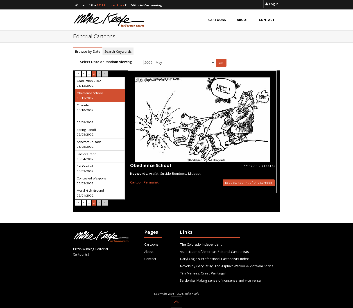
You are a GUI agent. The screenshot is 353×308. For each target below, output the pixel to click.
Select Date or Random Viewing (106, 61)
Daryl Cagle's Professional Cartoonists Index (214, 258)
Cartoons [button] (217, 20)
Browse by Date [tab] (87, 51)
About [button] (242, 20)
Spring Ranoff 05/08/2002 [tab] (86, 132)
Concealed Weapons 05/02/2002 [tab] (91, 180)
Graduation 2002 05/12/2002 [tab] (89, 83)
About (149, 251)
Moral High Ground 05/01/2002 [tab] (90, 192)
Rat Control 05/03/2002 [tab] (85, 168)
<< (78, 73)
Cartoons (151, 244)
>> (104, 73)
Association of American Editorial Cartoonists (214, 251)
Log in (271, 4)
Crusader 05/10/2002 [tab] (85, 107)
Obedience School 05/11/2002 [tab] (90, 95)
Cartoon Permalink (144, 182)
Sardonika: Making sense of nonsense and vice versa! (220, 280)
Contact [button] (267, 20)
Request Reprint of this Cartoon (248, 183)
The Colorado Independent (201, 244)
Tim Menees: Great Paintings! (203, 273)
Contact (150, 258)
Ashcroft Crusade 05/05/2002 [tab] (89, 144)
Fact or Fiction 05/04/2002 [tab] (86, 156)
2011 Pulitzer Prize (110, 5)
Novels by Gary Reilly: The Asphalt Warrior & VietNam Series (227, 266)
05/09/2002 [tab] (85, 122)
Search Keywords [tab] (118, 51)
